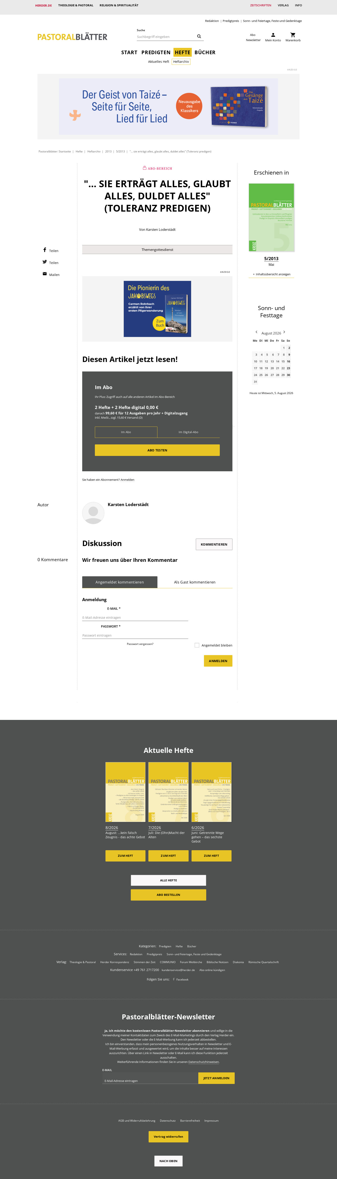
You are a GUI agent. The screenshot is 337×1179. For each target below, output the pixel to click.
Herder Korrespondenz (114, 944)
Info (298, 5)
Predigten (156, 48)
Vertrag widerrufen (168, 1118)
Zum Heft (125, 837)
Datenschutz (168, 1102)
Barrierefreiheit (190, 1102)
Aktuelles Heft (158, 58)
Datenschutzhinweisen (203, 1043)
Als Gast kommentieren (194, 579)
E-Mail (114, 605)
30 (288, 371)
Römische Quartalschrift (263, 944)
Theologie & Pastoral (76, 5)
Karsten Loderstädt (161, 226)
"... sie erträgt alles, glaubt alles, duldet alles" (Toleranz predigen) (170, 147)
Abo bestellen (168, 876)
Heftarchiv (181, 58)
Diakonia (238, 944)
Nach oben (168, 1142)
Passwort (111, 618)
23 (288, 364)
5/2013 (120, 147)
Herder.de (43, 5)
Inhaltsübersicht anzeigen (273, 270)
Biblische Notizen (217, 944)
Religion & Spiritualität (119, 5)
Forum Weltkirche (191, 944)
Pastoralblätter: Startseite (55, 147)
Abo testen (157, 447)
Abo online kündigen (212, 951)
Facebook (182, 961)
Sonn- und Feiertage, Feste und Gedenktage (272, 17)
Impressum (211, 1102)
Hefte (182, 48)
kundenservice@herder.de (178, 951)
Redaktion (212, 17)
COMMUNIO (168, 944)
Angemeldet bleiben (216, 631)
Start (129, 48)
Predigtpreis (231, 17)
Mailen (54, 271)
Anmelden (127, 476)
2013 (108, 147)
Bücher (205, 48)
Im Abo (126, 429)
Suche (141, 26)
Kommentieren (214, 541)
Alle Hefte (168, 861)
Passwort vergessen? (140, 630)
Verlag (282, 5)
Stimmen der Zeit (144, 944)
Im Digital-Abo (189, 429)
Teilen (54, 247)
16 (288, 358)
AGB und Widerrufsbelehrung (136, 1102)
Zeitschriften (259, 5)
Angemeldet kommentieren (119, 579)
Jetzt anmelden (217, 1060)
